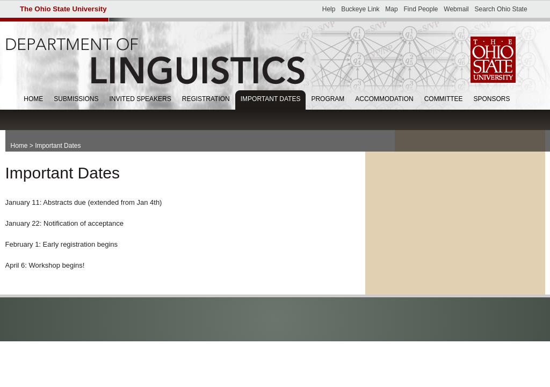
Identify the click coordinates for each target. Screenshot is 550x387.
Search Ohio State (501, 9)
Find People (420, 9)
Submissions (76, 99)
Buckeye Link (360, 9)
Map (391, 9)
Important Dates (271, 99)
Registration (206, 99)
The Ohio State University (63, 9)
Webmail (456, 9)
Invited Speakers (140, 99)
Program (327, 99)
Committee (443, 99)
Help (329, 9)
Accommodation (384, 99)
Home (33, 99)
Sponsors (492, 99)
